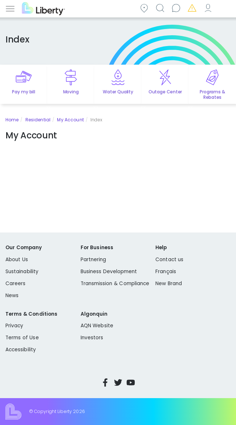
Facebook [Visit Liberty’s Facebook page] (105, 382)
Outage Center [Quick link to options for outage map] (165, 92)
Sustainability (21, 271)
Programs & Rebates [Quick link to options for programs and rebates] (212, 94)
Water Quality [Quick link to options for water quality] (118, 92)
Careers (15, 283)
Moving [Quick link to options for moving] (71, 92)
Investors (92, 337)
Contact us (177, 8)
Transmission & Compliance (115, 283)
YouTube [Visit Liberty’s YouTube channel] (130, 382)
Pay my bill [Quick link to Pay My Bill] (23, 92)
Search (161, 8)
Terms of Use (22, 337)
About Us (16, 259)
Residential (37, 120)
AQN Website (97, 325)
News (12, 295)
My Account (209, 8)
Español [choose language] (225, 8)
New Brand (168, 283)
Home (12, 120)
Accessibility (20, 349)
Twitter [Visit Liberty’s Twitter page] (118, 382)
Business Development (109, 271)
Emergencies (193, 8)
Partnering (93, 259)
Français (165, 271)
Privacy (14, 325)
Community (145, 8)
